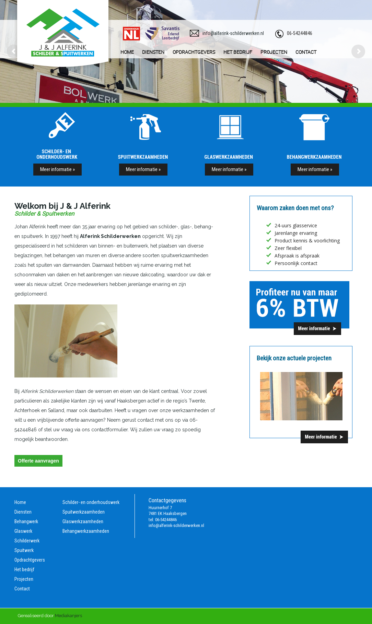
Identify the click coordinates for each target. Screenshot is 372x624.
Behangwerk (26, 521)
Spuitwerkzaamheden (83, 512)
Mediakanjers (68, 615)
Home (20, 502)
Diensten (23, 512)
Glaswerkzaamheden (82, 521)
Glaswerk (23, 531)
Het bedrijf (24, 569)
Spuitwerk (24, 550)
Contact (22, 588)
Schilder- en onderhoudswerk (90, 502)
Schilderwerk (26, 540)
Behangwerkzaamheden (85, 531)
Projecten (23, 579)
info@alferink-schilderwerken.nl (233, 33)
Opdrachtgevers (29, 560)
